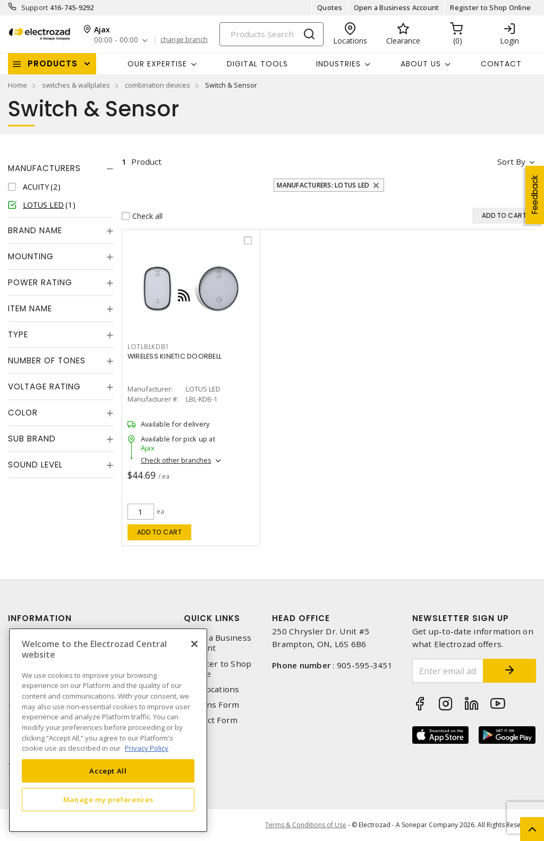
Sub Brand (32, 438)
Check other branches (176, 460)
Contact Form (210, 720)
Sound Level (35, 464)
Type (18, 334)
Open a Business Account (396, 7)
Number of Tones (47, 360)
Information (40, 618)
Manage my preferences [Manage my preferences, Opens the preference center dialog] (108, 799)
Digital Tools (257, 63)
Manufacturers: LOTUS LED (323, 185)
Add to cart (159, 532)
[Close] (194, 644)
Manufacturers (44, 168)
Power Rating (40, 282)
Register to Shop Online (490, 7)
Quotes (330, 7)
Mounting (31, 256)
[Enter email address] (448, 671)
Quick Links (212, 618)
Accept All (108, 771)
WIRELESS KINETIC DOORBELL (175, 356)
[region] (108, 730)
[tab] (61, 168)
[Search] (271, 34)
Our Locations (211, 689)
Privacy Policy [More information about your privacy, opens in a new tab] (146, 748)
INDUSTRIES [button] (338, 63)
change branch (184, 40)
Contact (501, 63)
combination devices (157, 85)
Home (17, 85)
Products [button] (53, 63)
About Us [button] (421, 63)
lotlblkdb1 (148, 346)
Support (34, 7)
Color (23, 412)
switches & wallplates (76, 85)
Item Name (30, 308)
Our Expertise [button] (157, 63)
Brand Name (35, 230)
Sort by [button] (511, 161)
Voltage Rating (44, 386)
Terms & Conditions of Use (305, 824)
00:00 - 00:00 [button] (116, 40)
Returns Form (211, 705)
